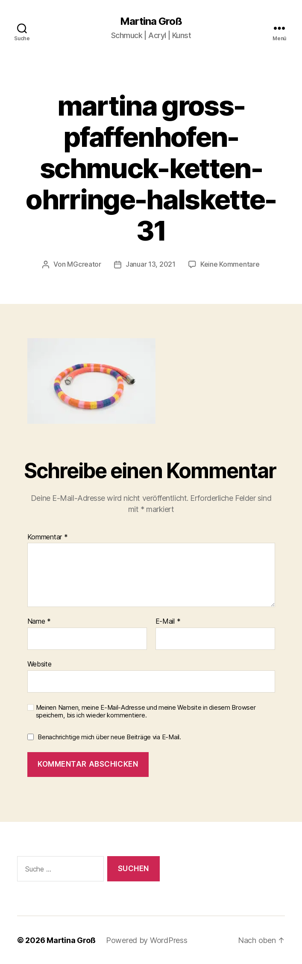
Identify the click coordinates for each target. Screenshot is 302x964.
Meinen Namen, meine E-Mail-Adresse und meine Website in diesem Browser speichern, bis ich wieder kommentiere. (146, 711)
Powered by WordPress (147, 939)
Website (39, 663)
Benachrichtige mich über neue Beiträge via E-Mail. (109, 736)
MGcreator (84, 264)
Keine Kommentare (230, 264)
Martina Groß (151, 21)
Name (39, 621)
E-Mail (168, 621)
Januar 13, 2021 (151, 264)
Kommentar (47, 537)
